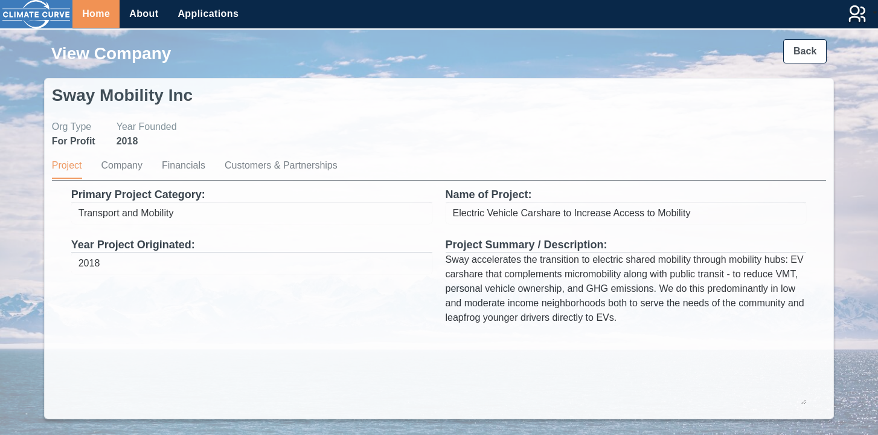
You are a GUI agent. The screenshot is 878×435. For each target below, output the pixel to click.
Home (96, 13)
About (143, 13)
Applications (208, 13)
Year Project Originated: (133, 245)
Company (122, 165)
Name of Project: (489, 194)
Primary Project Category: (138, 194)
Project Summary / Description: (526, 245)
